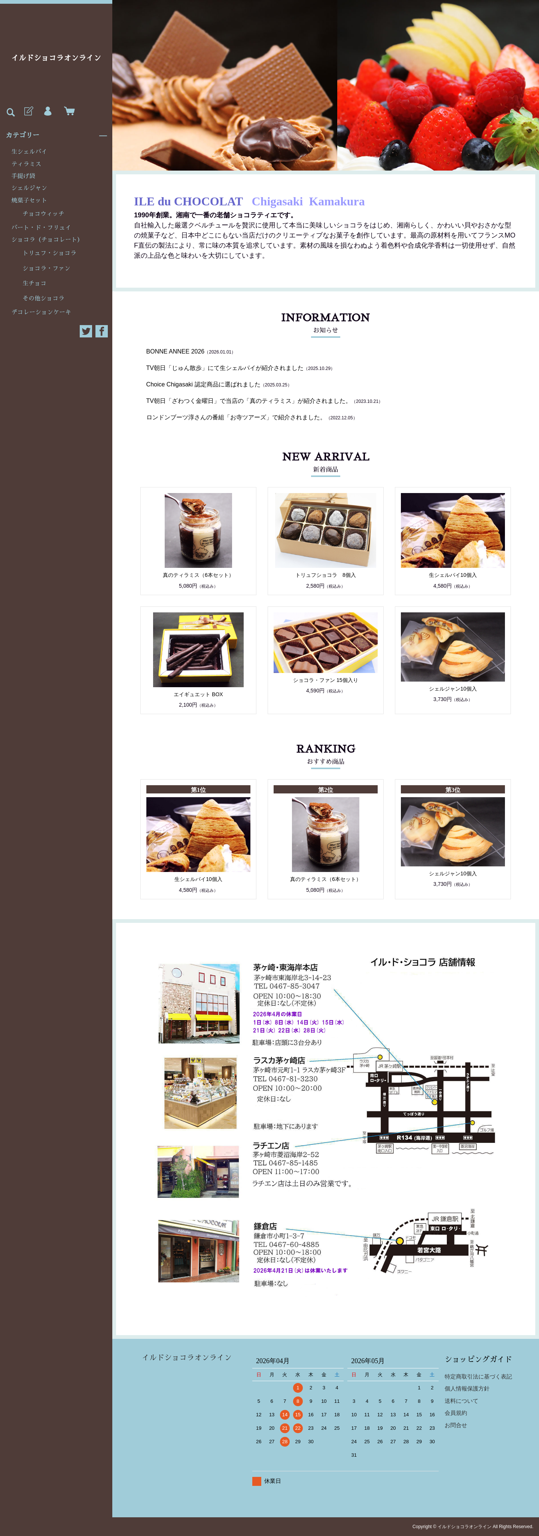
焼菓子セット (29, 201)
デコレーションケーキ (41, 312)
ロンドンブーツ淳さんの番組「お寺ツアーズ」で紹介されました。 (236, 417)
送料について (461, 1401)
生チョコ (34, 284)
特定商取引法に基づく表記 (478, 1376)
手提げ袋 (23, 176)
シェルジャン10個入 (453, 689)
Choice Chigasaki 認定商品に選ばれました (203, 384)
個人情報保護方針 (467, 1388)
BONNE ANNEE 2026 (175, 351)
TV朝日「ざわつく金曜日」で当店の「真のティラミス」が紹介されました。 (248, 401)
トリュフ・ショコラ (49, 253)
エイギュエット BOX (198, 694)
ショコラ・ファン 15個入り (325, 680)
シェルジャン (29, 188)
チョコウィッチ (43, 214)
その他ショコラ (43, 299)
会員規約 (456, 1413)
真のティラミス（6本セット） (198, 575)
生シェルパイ (29, 152)
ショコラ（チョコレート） (47, 240)
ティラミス (26, 164)
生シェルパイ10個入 (453, 575)
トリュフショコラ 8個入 (325, 575)
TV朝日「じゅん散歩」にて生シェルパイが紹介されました (225, 368)
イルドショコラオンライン (56, 58)
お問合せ (456, 1425)
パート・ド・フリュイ (41, 228)
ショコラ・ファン (46, 269)
